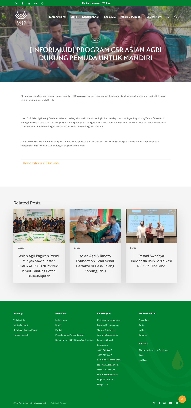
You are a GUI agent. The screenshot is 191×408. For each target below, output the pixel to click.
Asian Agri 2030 (104, 349)
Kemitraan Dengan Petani (25, 330)
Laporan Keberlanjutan (108, 325)
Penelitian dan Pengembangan (69, 334)
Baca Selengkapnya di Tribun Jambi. (41, 162)
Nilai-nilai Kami (20, 325)
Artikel (142, 330)
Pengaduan (102, 344)
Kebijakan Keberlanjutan (108, 320)
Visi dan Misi (19, 320)
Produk (58, 330)
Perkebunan (61, 320)
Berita (95, 40)
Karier (141, 355)
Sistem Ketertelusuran (107, 334)
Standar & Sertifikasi (106, 330)
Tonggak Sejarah (21, 334)
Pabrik (58, 325)
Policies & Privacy (58, 403)
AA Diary (143, 359)
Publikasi (143, 334)
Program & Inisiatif (105, 339)
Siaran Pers (144, 320)
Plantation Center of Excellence (154, 350)
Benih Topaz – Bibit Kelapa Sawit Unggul (74, 339)
